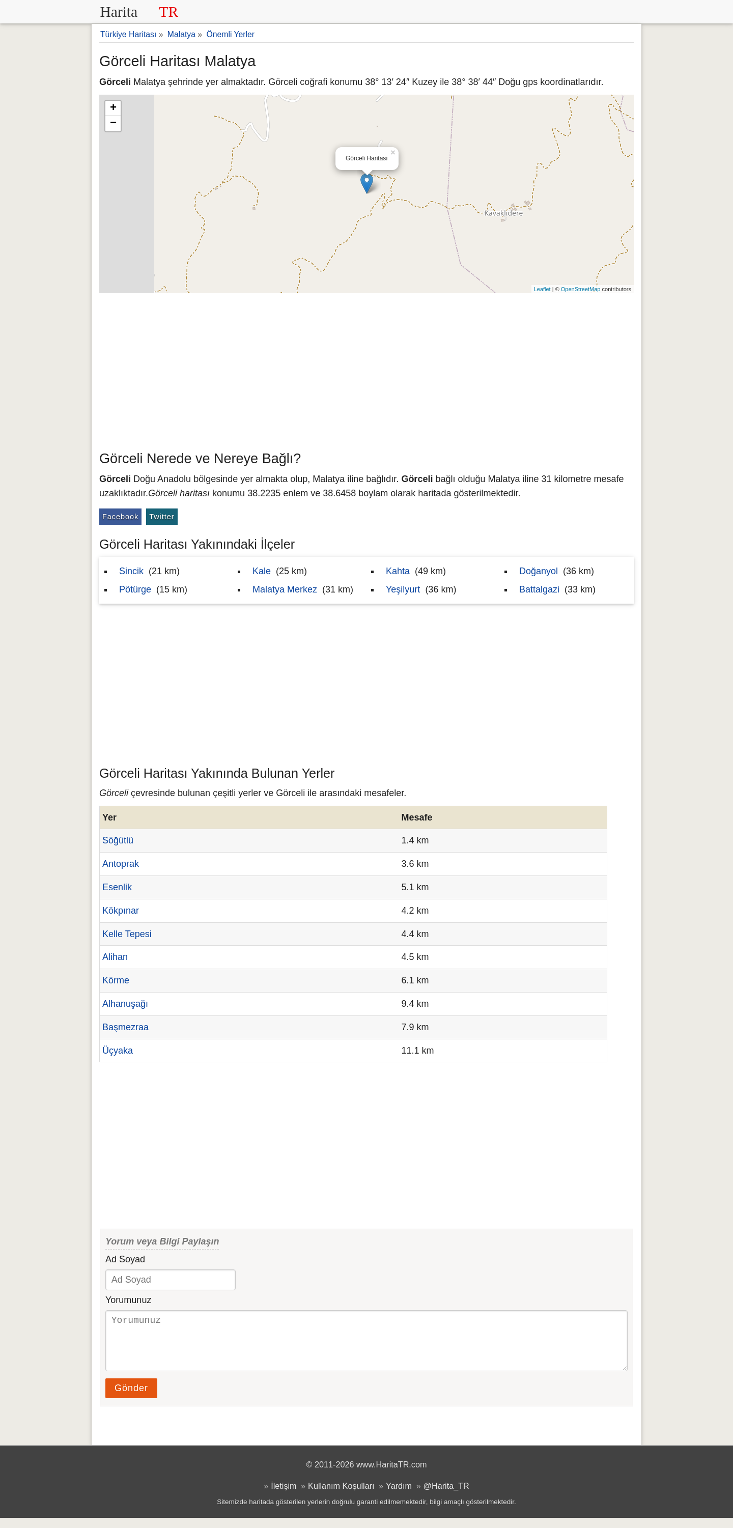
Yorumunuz (128, 1300)
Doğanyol (538, 571)
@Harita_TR (446, 1496)
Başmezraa (125, 1027)
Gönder (131, 1398)
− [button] (113, 123)
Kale (261, 571)
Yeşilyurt (403, 589)
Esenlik (117, 887)
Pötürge (135, 589)
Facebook (120, 517)
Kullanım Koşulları (341, 1496)
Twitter (161, 517)
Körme (115, 980)
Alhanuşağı (125, 1004)
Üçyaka (117, 1050)
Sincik (131, 571)
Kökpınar (120, 911)
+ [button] (113, 108)
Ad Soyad (125, 1259)
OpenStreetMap (581, 289)
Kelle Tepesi (127, 934)
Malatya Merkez (284, 589)
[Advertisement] (366, 369)
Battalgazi (539, 589)
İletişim (283, 1496)
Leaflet (542, 289)
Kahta (398, 571)
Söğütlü (117, 840)
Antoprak (120, 864)
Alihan (115, 957)
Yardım (399, 1496)
